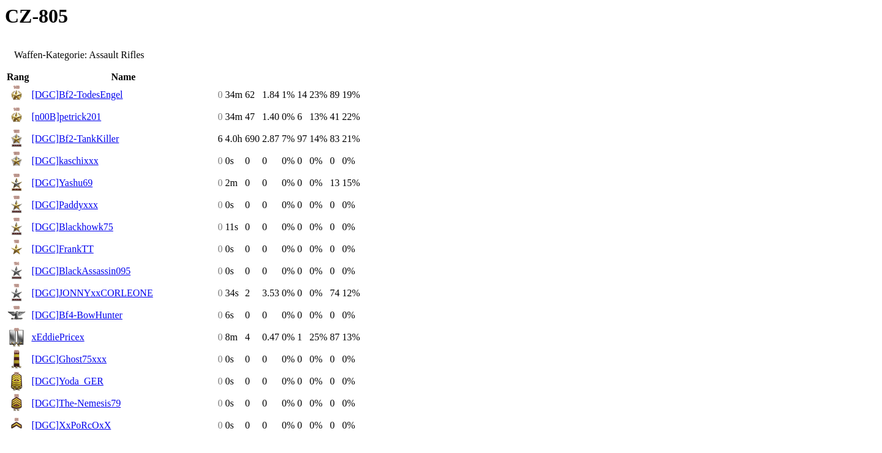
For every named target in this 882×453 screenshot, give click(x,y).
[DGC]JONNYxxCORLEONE (92, 293)
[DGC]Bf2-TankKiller (75, 138)
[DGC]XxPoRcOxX (71, 425)
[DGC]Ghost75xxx (69, 359)
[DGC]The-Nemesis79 (76, 403)
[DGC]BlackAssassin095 (80, 271)
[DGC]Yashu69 (61, 183)
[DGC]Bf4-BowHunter (76, 315)
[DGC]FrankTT (62, 249)
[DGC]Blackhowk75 (72, 227)
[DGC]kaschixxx (64, 160)
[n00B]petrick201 (66, 116)
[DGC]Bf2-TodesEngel (77, 94)
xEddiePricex (57, 337)
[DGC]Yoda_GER (67, 381)
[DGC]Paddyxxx (64, 205)
